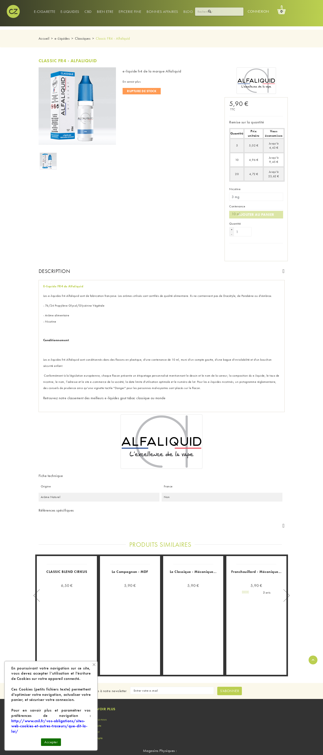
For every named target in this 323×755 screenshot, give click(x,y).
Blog (188, 11)
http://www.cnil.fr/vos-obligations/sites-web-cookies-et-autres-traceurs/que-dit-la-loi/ (49, 726)
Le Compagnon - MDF (130, 534)
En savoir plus (132, 82)
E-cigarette (44, 11)
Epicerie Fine (130, 11)
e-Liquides (70, 11)
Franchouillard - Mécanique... (256, 534)
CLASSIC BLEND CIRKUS (66, 534)
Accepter (51, 742)
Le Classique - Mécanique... (193, 534)
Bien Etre (105, 11)
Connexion (258, 11)
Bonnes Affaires (162, 11)
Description (54, 266)
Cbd (88, 11)
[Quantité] (243, 227)
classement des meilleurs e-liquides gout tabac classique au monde (116, 393)
